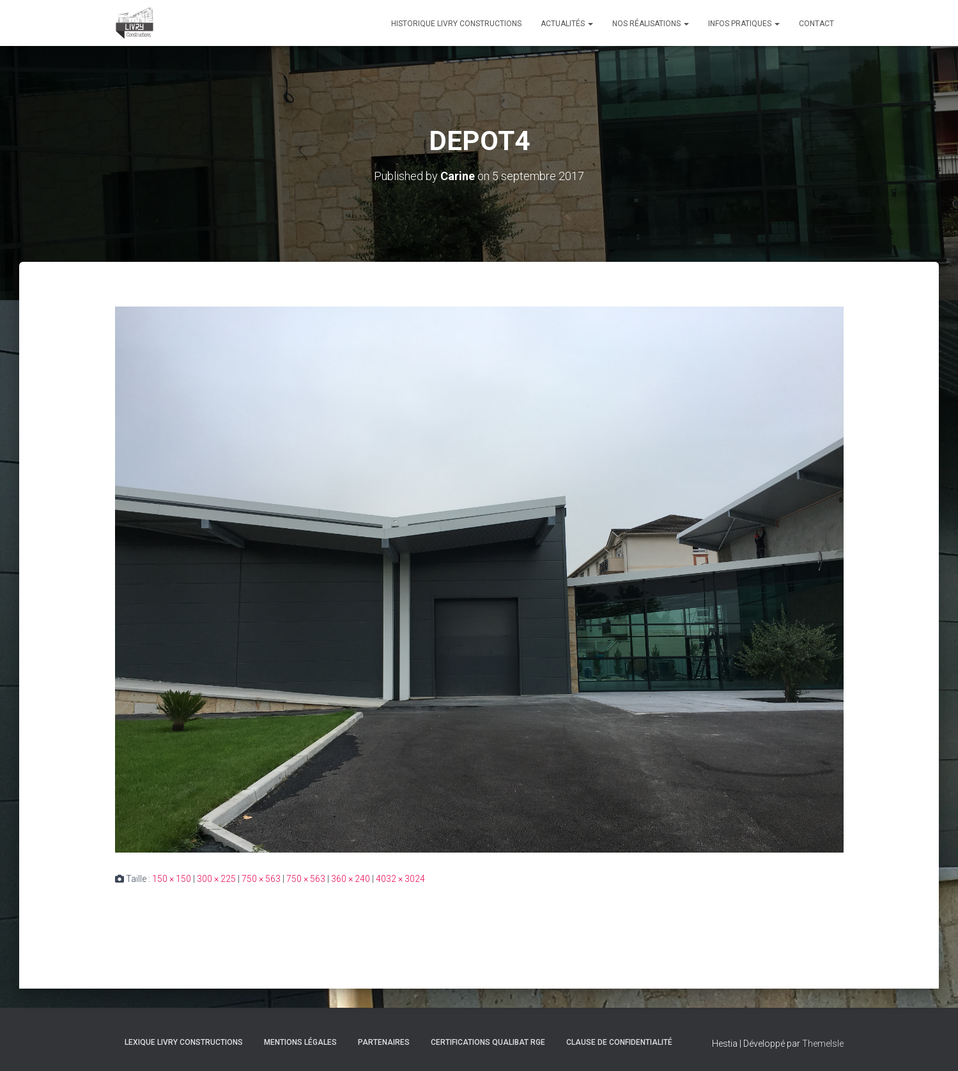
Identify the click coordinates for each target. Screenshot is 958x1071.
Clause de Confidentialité (619, 1042)
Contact (816, 23)
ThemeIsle (823, 1043)
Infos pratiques (744, 23)
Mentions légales (300, 1042)
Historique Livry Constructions (456, 23)
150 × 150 (171, 879)
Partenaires (384, 1042)
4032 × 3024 (400, 879)
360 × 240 (350, 879)
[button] (590, 23)
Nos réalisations (650, 23)
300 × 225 (216, 879)
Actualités (567, 23)
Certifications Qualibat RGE (488, 1042)
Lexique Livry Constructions (184, 1042)
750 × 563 (261, 879)
